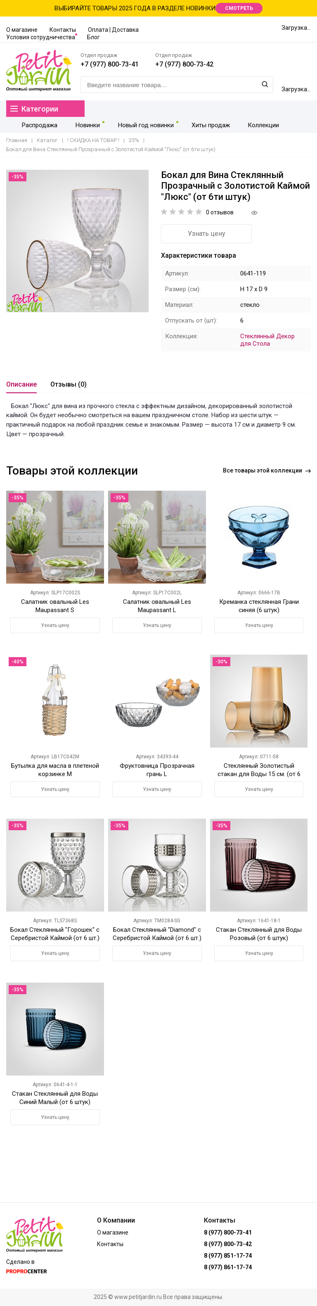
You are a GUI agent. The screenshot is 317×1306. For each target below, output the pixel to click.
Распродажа (38, 125)
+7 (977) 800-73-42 (184, 64)
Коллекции (253, 125)
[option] (77, 241)
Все (267, 471)
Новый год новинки (139, 125)
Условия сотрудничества (40, 37)
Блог (93, 37)
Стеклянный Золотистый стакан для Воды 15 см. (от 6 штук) (259, 774)
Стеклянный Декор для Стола (267, 340)
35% (134, 141)
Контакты (63, 29)
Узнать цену (206, 234)
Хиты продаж (203, 125)
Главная (16, 141)
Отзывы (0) (68, 385)
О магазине (22, 29)
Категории (34, 108)
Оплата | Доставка (113, 29)
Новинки (82, 125)
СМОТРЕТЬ (239, 8)
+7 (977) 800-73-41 (109, 64)
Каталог (47, 141)
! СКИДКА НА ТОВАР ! (93, 141)
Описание (21, 385)
